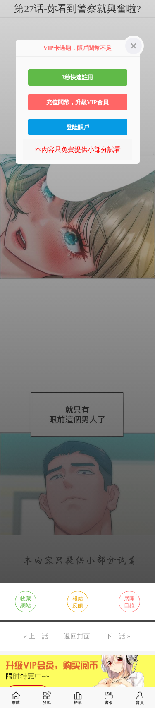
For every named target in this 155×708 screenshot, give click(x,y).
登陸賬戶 (77, 127)
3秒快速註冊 (77, 77)
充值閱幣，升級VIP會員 (77, 102)
